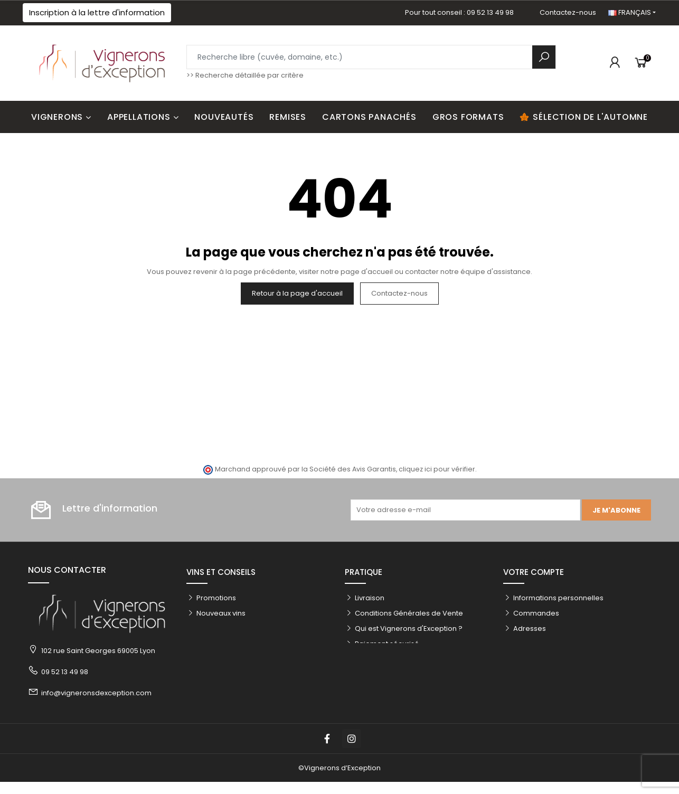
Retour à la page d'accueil (297, 293)
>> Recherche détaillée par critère (245, 75)
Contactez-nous (568, 12)
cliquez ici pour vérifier (437, 469)
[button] (97, 12)
